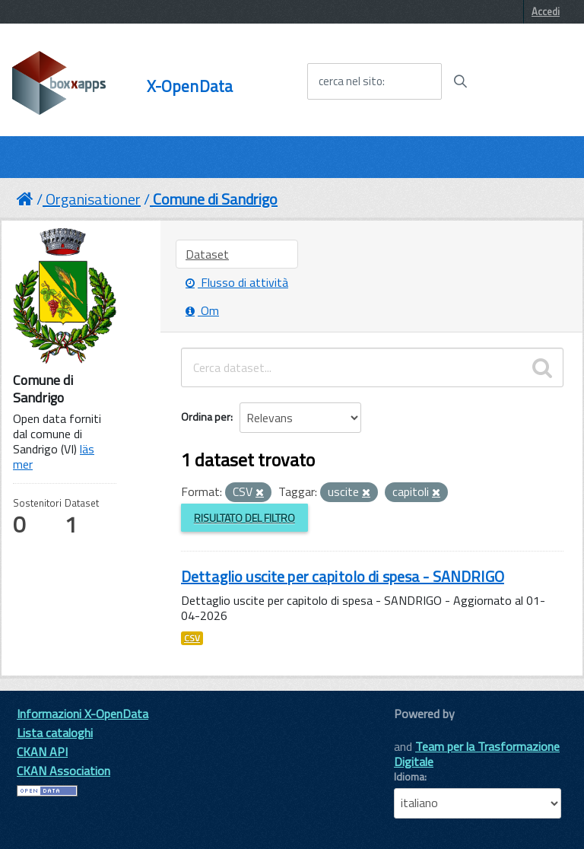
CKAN (420, 731)
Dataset (207, 254)
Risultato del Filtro (244, 518)
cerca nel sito (350, 81)
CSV (192, 638)
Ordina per (205, 416)
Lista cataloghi (55, 732)
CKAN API (42, 751)
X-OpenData (190, 86)
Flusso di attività (237, 282)
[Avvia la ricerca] (460, 81)
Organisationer (93, 199)
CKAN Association (63, 771)
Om (202, 310)
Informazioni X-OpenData (82, 713)
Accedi (546, 11)
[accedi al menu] (525, 80)
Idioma (409, 776)
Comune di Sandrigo (215, 199)
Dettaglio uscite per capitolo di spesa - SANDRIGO (342, 576)
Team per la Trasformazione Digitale (477, 754)
